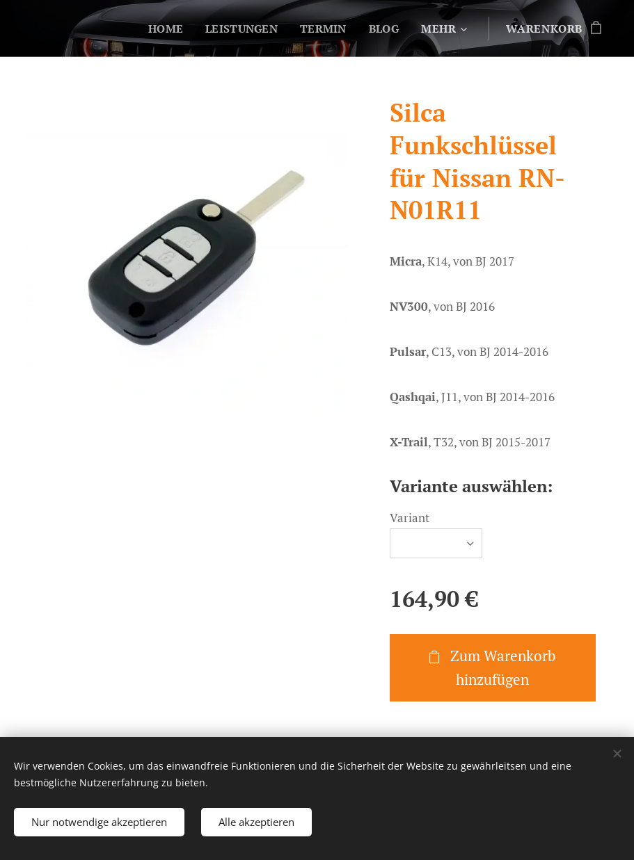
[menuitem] (161, 28)
